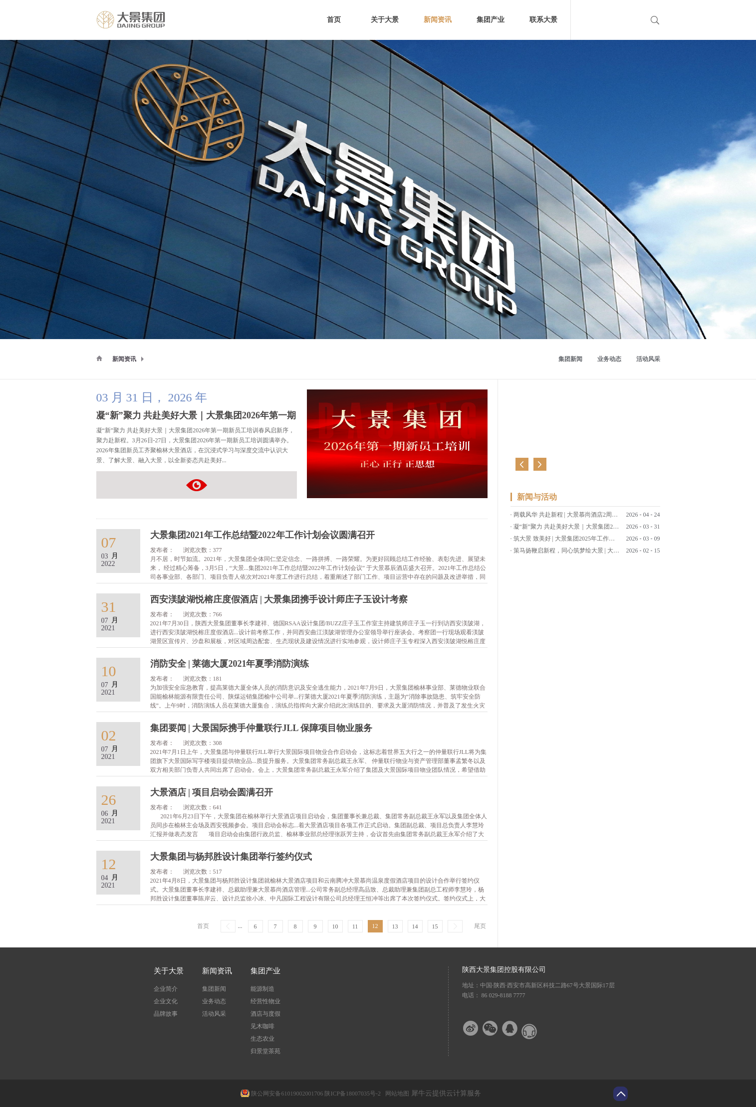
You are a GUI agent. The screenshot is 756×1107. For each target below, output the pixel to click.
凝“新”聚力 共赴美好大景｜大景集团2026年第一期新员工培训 (196, 485)
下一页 (455, 926)
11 (355, 926)
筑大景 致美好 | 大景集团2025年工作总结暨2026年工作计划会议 (597, 541)
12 (375, 925)
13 (395, 926)
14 (415, 926)
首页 (334, 19)
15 (435, 926)
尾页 (480, 925)
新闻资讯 (124, 359)
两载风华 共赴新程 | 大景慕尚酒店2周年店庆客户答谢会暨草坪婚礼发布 (607, 517)
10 (335, 926)
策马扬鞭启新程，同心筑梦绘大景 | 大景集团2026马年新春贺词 (596, 553)
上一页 (228, 926)
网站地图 (395, 1093)
